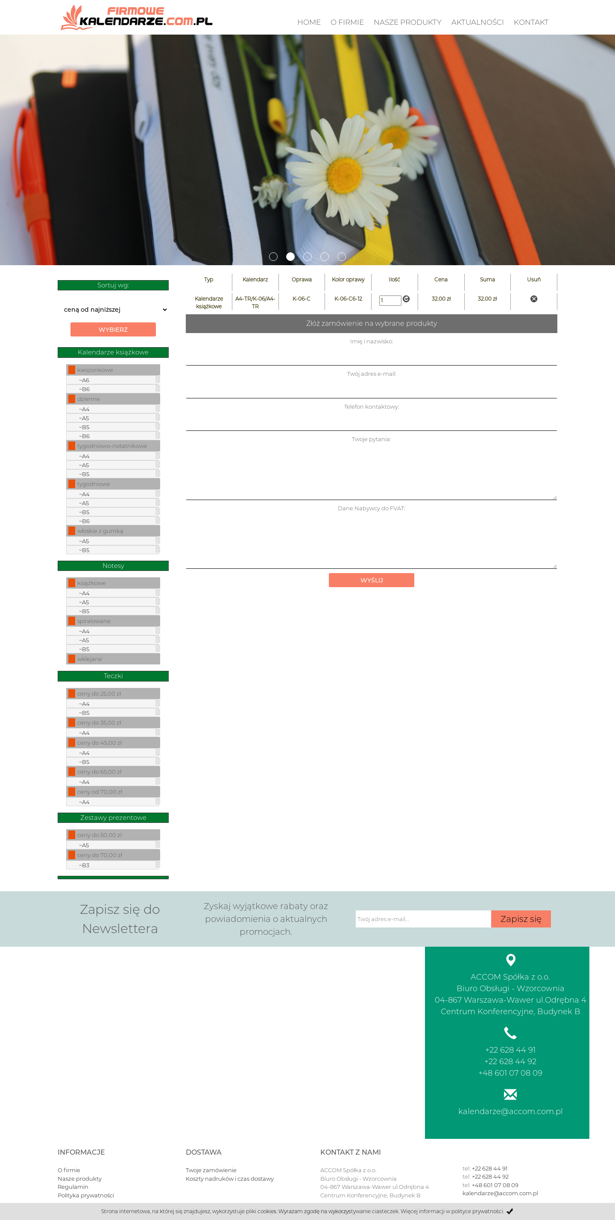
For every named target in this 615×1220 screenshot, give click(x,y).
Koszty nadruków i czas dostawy (230, 1178)
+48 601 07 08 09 (510, 1073)
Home (309, 22)
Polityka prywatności (86, 1195)
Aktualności (477, 22)
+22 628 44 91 (510, 1050)
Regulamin (73, 1186)
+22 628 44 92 (510, 1061)
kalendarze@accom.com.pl (510, 1111)
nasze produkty (408, 22)
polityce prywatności (477, 1211)
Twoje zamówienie (211, 1170)
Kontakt (531, 22)
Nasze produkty (80, 1178)
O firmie (347, 22)
